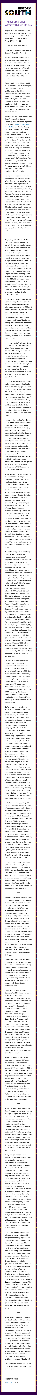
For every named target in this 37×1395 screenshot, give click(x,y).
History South (10, 1383)
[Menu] (30, 8)
